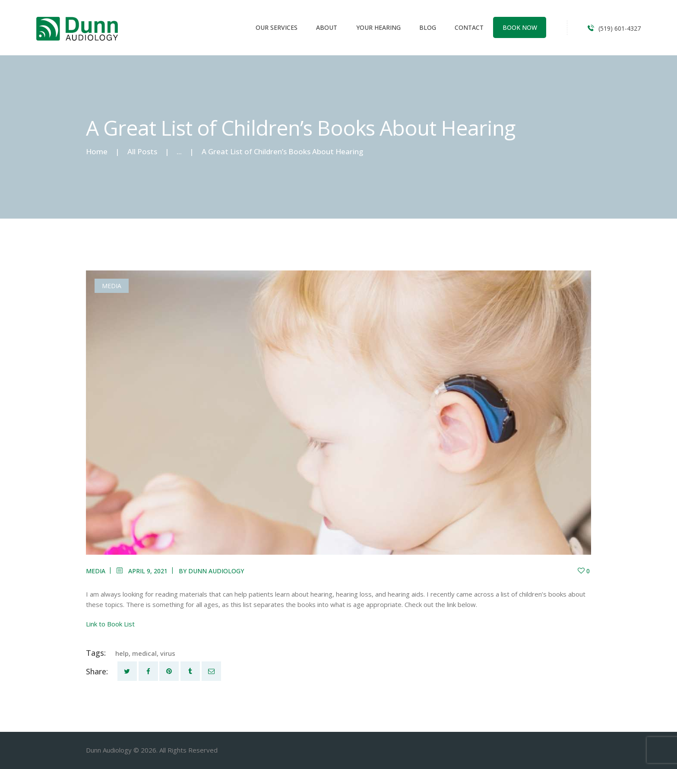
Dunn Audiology (216, 571)
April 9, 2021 (148, 571)
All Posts (142, 151)
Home (97, 151)
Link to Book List (110, 624)
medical (144, 653)
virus (167, 653)
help (122, 653)
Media (111, 286)
